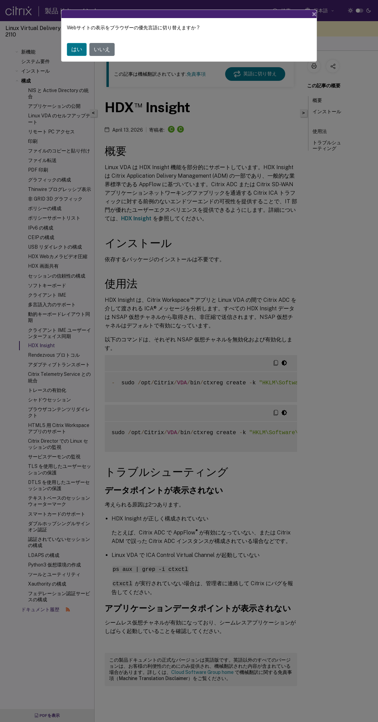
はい (76, 49)
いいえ (102, 49)
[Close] (314, 14)
